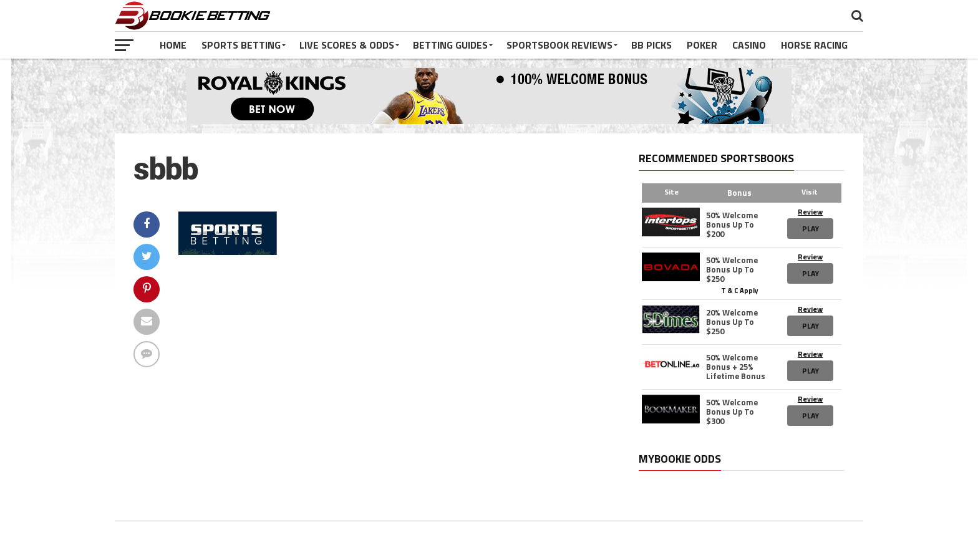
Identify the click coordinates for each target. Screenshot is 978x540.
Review (810, 212)
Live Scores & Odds (346, 44)
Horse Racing (814, 44)
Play (810, 228)
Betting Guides (450, 44)
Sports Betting (241, 44)
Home (173, 44)
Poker (702, 44)
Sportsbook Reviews (559, 44)
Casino (749, 44)
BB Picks (651, 44)
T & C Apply (739, 290)
